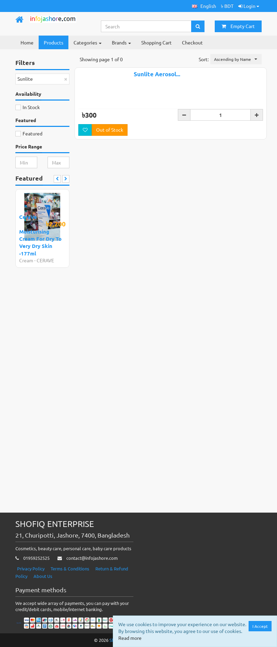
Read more (130, 638)
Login (248, 6)
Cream (26, 260)
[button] (204, 6)
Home (27, 42)
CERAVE (45, 260)
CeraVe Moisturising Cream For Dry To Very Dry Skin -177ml (40, 235)
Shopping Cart (156, 42)
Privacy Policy (30, 568)
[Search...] (146, 26)
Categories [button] (88, 42)
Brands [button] (121, 42)
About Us (43, 576)
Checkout (192, 42)
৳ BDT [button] (227, 6)
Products (53, 42)
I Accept (260, 626)
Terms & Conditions (70, 568)
